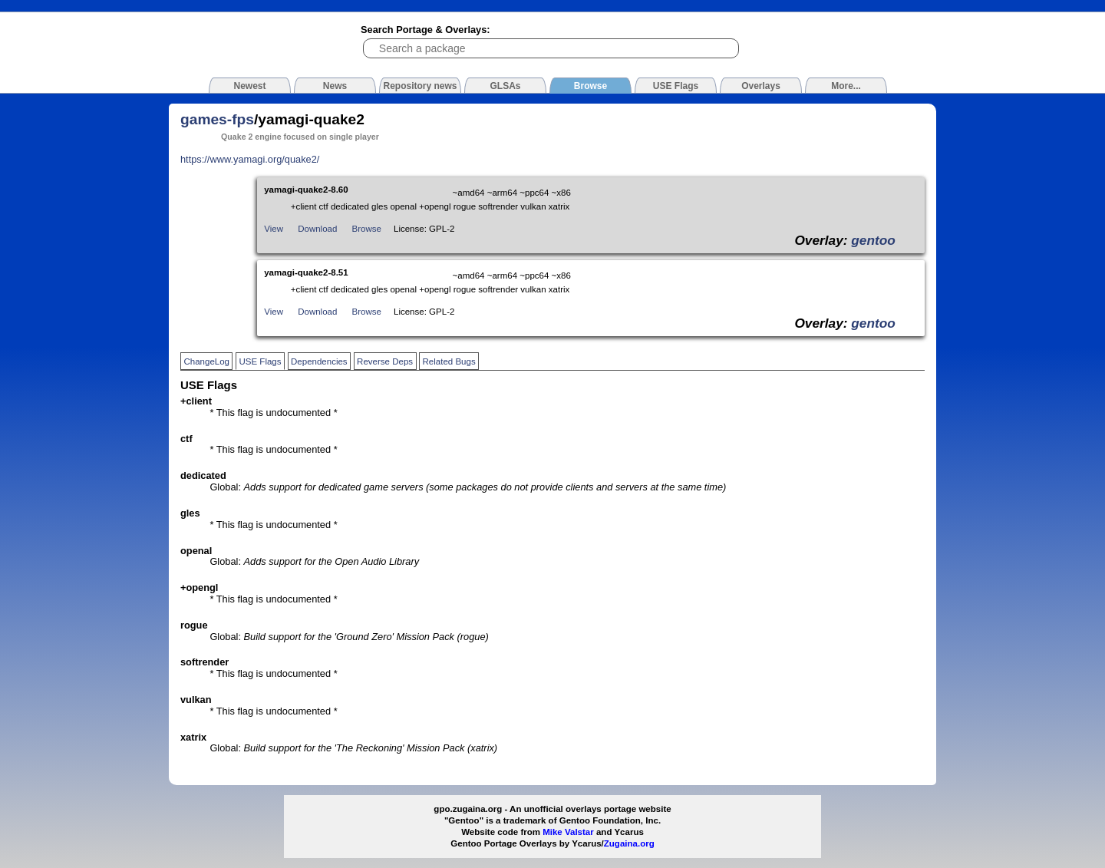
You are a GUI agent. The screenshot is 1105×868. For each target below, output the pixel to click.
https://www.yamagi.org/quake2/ (249, 159)
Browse (366, 228)
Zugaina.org (629, 843)
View (273, 228)
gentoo (873, 240)
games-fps (217, 119)
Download (317, 228)
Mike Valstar (568, 832)
